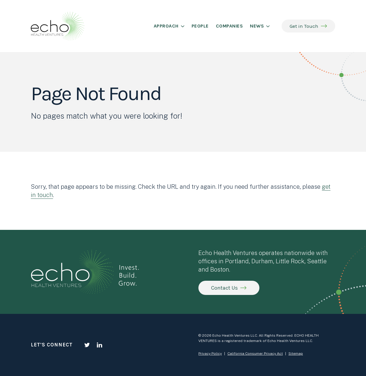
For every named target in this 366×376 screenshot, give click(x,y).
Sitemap (295, 353)
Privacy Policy (210, 353)
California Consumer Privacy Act (255, 353)
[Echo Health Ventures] (57, 26)
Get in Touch (304, 26)
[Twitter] (87, 345)
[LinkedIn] (99, 345)
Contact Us (224, 288)
